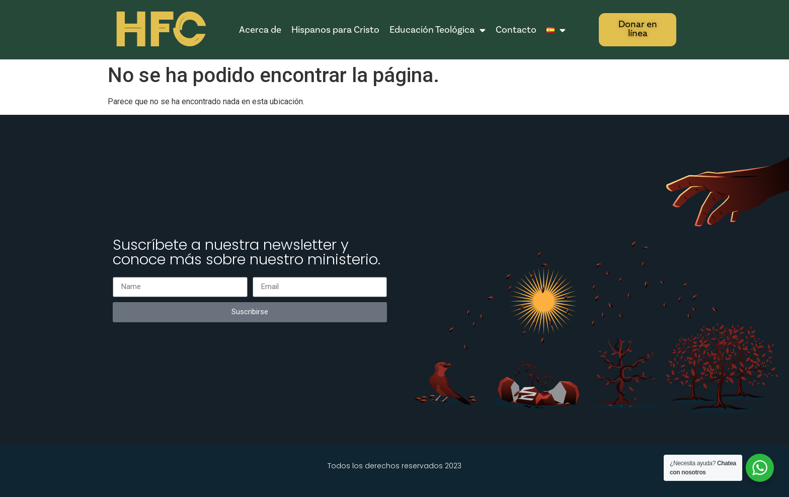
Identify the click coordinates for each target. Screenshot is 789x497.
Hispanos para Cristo (335, 30)
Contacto (516, 30)
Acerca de (260, 30)
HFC (159, 30)
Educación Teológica (437, 30)
